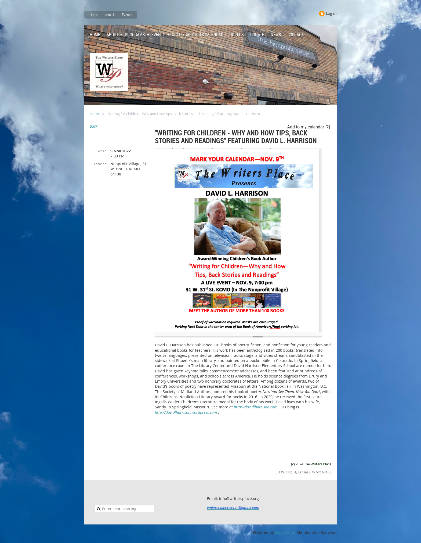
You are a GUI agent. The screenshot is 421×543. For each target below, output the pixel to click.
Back (93, 126)
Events (127, 14)
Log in (331, 13)
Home (94, 14)
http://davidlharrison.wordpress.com (186, 412)
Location (100, 164)
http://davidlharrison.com (255, 406)
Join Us (109, 14)
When (102, 151)
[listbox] (309, 127)
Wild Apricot (285, 532)
